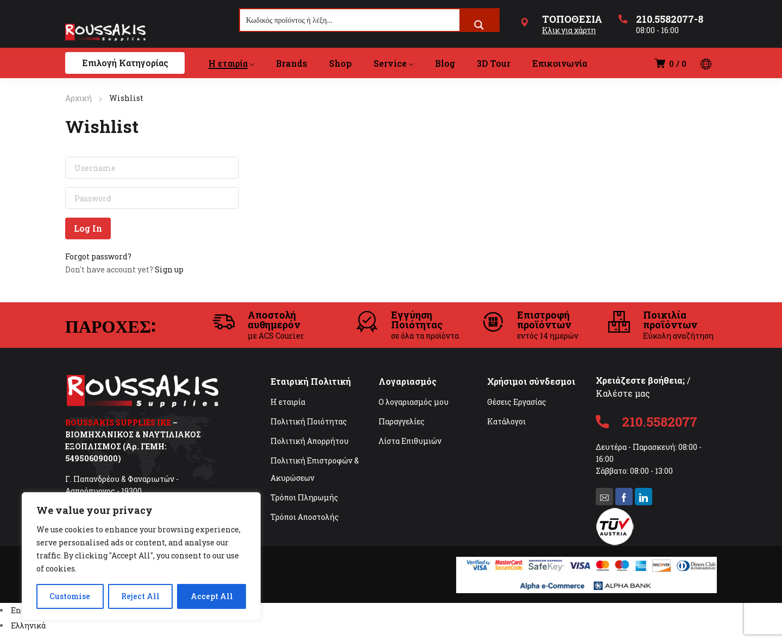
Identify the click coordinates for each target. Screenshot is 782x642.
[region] (141, 556)
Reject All (140, 596)
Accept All (212, 596)
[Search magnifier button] (479, 25)
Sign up (169, 269)
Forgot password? (98, 256)
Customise (69, 596)
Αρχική (78, 98)
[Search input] (350, 20)
